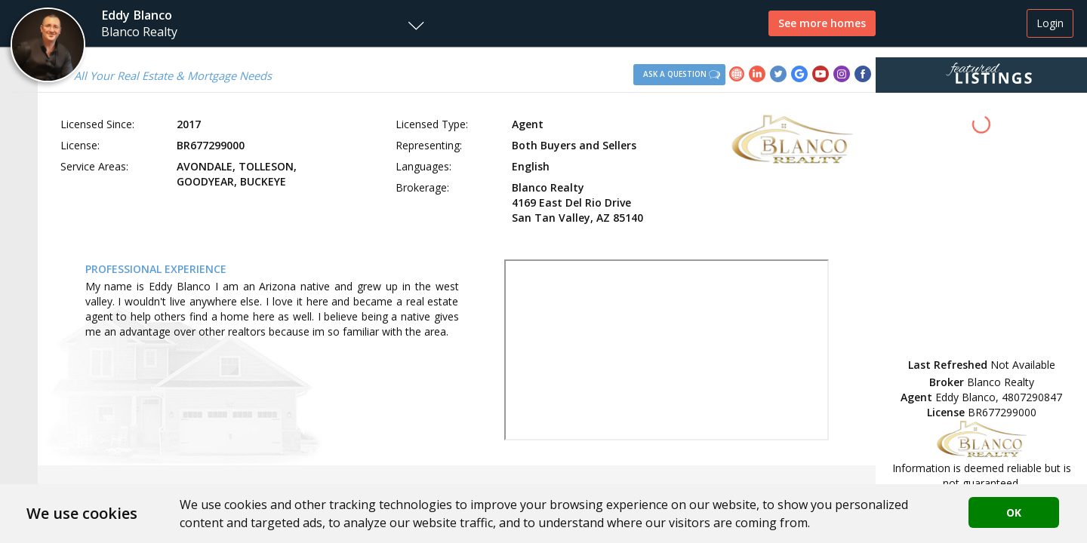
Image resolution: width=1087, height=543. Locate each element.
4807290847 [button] (1032, 397)
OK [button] (1013, 512)
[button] (216, 23)
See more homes (822, 23)
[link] (739, 76)
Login (1050, 23)
